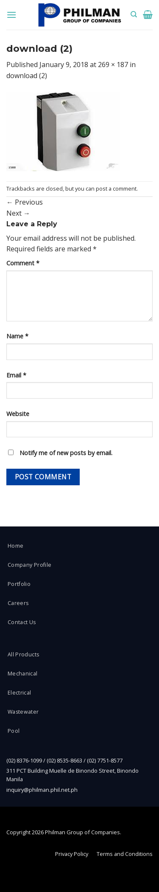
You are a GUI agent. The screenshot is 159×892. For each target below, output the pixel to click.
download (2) (26, 75)
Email (16, 375)
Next (18, 213)
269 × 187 (113, 64)
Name (17, 336)
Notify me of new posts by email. (66, 453)
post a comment (116, 188)
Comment (22, 263)
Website (17, 414)
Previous (24, 202)
